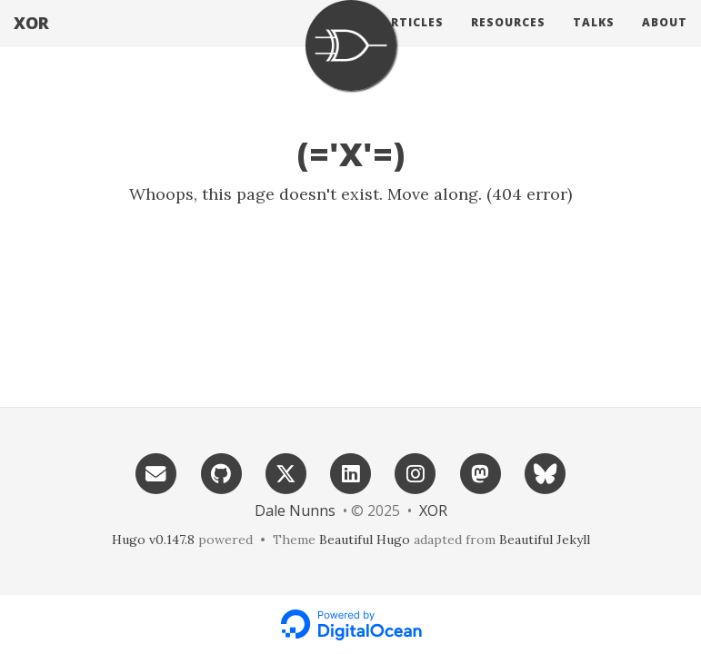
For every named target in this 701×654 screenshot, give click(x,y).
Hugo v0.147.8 (153, 539)
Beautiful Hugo (364, 539)
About (664, 40)
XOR (31, 41)
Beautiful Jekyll (544, 539)
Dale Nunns (295, 510)
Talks (594, 40)
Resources (508, 40)
